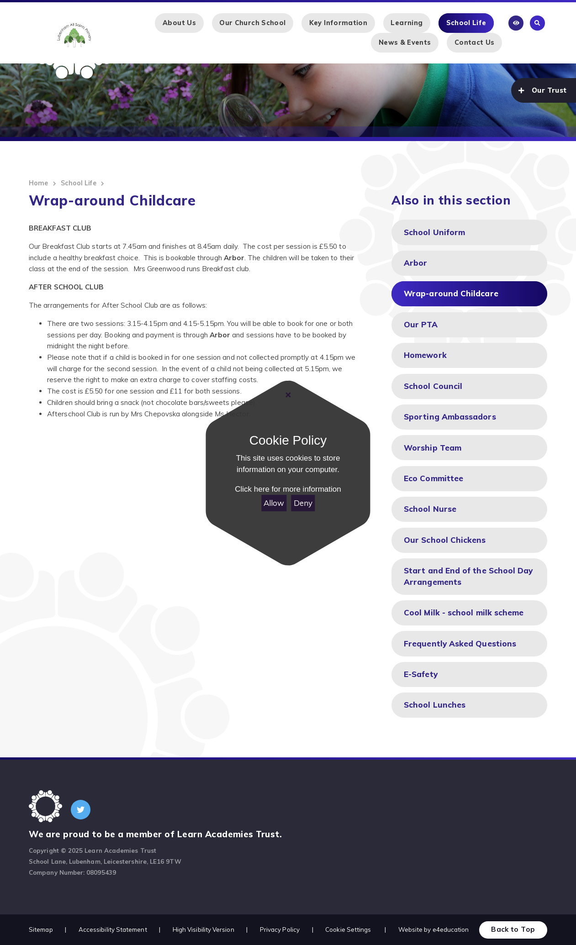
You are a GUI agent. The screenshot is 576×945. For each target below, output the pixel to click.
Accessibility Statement (113, 929)
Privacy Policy (280, 929)
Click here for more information (288, 489)
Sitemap (41, 929)
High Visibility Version (203, 929)
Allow (274, 503)
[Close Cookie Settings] (288, 395)
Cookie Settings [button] (348, 929)
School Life (78, 183)
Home (38, 183)
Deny (303, 503)
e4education (451, 929)
